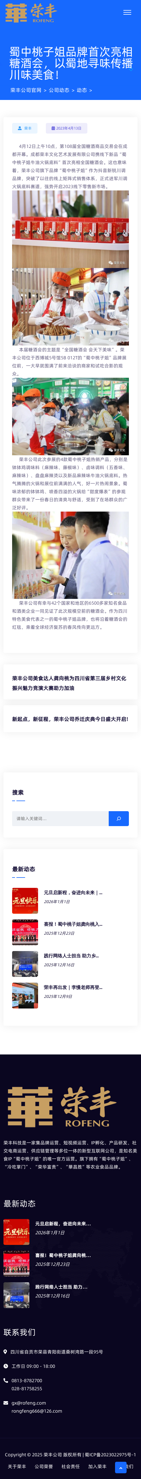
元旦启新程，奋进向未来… (63, 1223)
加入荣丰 (97, 1466)
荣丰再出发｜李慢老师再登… (73, 987)
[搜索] (119, 818)
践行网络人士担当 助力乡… (71, 956)
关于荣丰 (17, 1466)
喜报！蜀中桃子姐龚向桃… (63, 1255)
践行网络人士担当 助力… (61, 1287)
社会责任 (70, 1466)
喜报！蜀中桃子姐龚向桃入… (73, 924)
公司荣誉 (44, 1466)
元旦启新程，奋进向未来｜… (73, 892)
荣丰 (28, 128)
